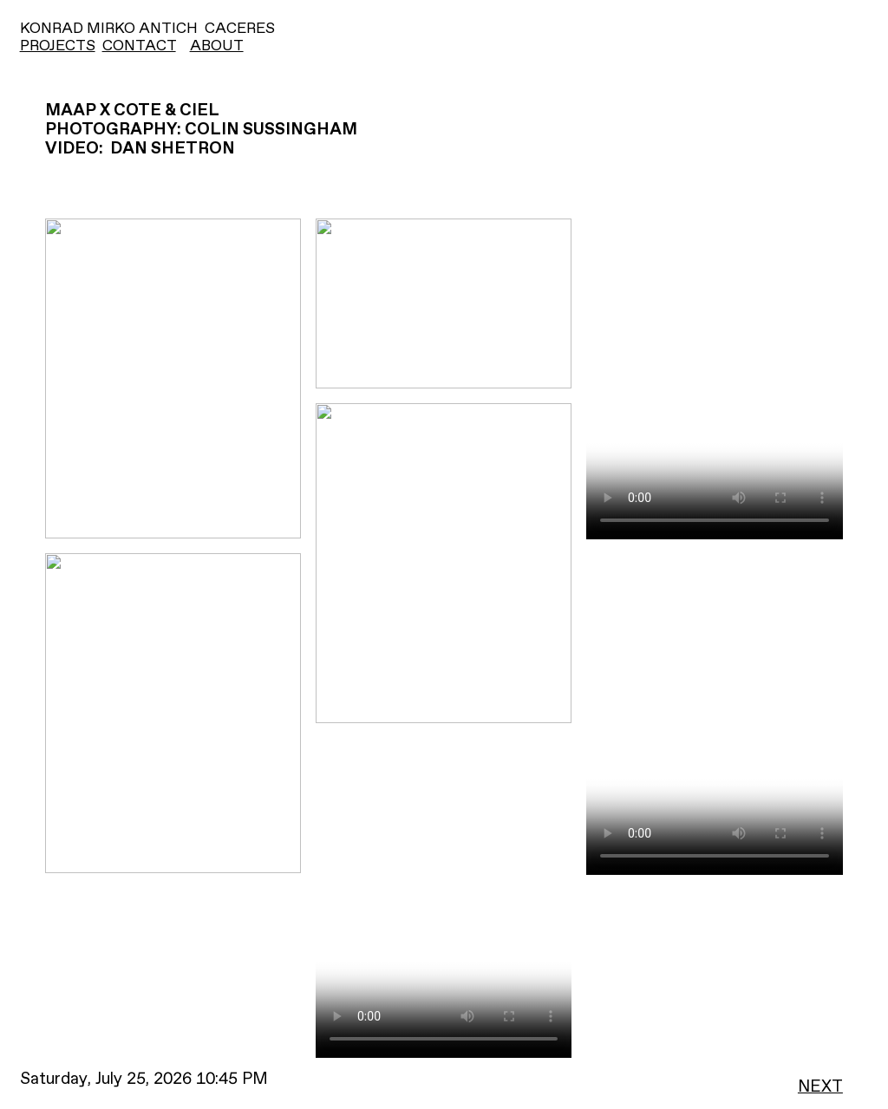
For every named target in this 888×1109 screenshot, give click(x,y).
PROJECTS (57, 46)
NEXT (820, 1087)
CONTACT (139, 46)
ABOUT (217, 46)
